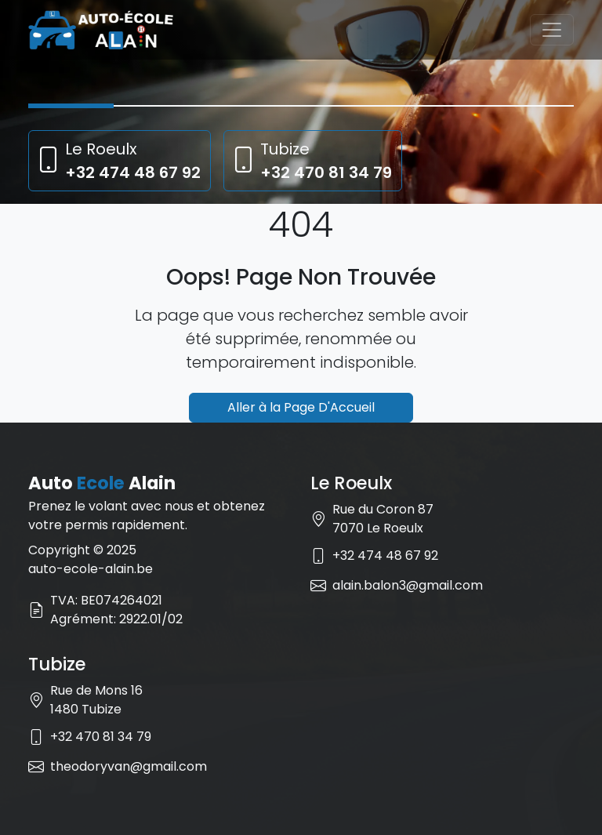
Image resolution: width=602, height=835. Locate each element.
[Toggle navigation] (552, 29)
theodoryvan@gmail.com (128, 766)
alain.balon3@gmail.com (407, 585)
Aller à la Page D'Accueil (301, 407)
